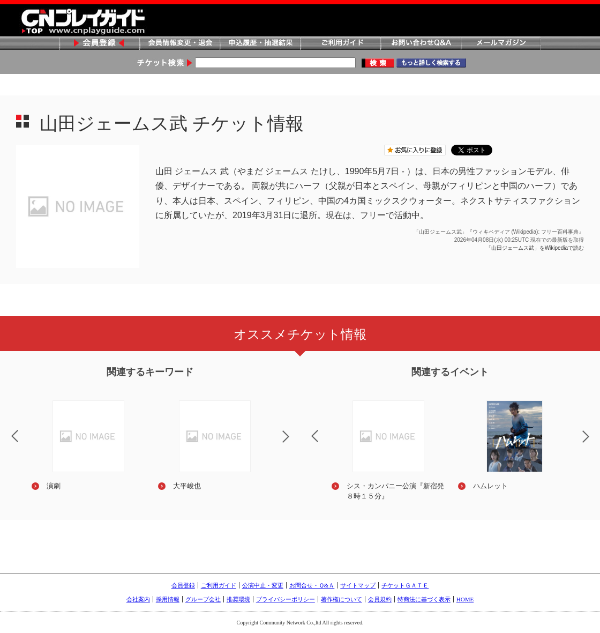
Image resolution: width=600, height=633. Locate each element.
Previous (306, 429)
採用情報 (167, 599)
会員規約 (380, 599)
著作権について (341, 599)
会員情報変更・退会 (179, 44)
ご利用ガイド (340, 44)
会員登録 (99, 44)
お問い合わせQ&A (420, 44)
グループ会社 (203, 599)
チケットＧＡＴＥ (405, 585)
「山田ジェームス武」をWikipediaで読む (535, 248)
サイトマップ (358, 585)
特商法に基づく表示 (424, 599)
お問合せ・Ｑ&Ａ (312, 585)
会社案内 (138, 599)
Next (295, 443)
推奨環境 (238, 599)
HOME (465, 599)
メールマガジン (501, 44)
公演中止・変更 (262, 585)
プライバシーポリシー (285, 599)
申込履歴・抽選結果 (260, 44)
